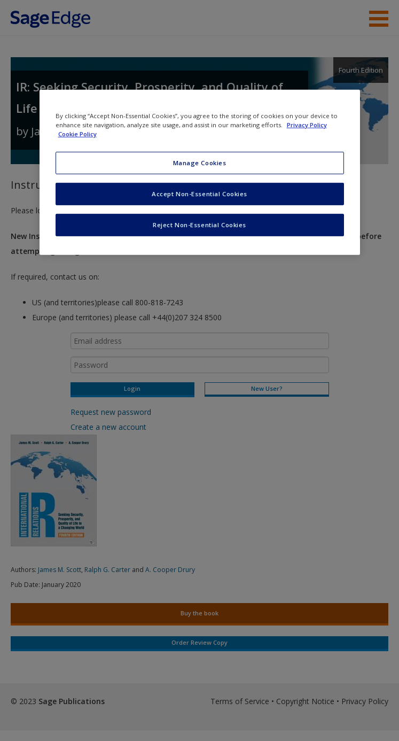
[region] (200, 172)
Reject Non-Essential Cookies (199, 225)
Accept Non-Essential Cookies (199, 194)
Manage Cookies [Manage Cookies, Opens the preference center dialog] (199, 163)
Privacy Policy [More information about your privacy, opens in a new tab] (307, 125)
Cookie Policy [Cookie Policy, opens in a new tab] (77, 134)
